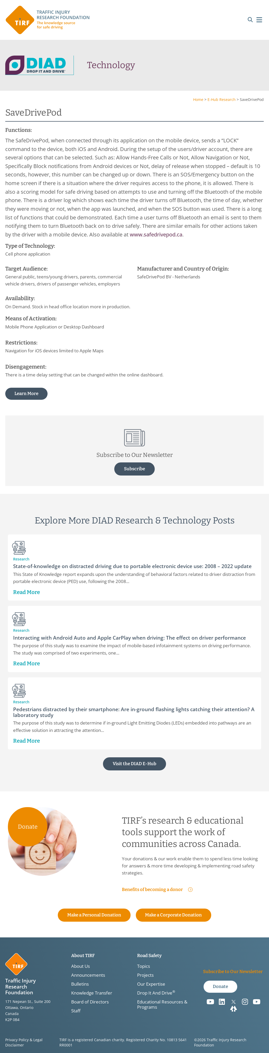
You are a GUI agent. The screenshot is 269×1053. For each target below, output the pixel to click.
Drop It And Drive (156, 993)
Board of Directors (90, 1002)
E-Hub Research (222, 99)
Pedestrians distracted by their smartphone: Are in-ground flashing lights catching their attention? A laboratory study (134, 712)
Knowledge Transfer (91, 993)
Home (198, 99)
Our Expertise (151, 984)
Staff (75, 1010)
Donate (28, 826)
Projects (145, 975)
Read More (26, 592)
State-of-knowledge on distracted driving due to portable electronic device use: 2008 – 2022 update (132, 566)
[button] (250, 20)
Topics (143, 966)
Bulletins (80, 984)
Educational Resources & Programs (162, 1004)
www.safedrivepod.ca (156, 234)
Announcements (88, 975)
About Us (80, 966)
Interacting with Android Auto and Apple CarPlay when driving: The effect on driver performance (129, 637)
